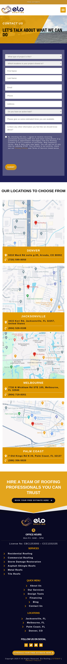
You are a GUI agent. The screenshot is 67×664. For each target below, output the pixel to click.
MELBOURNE (33, 382)
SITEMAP (56, 659)
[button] (63, 10)
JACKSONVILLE (33, 316)
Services (33, 548)
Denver (33, 250)
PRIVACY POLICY (33, 660)
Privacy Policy (21, 148)
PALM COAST (33, 451)
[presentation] (24, 156)
